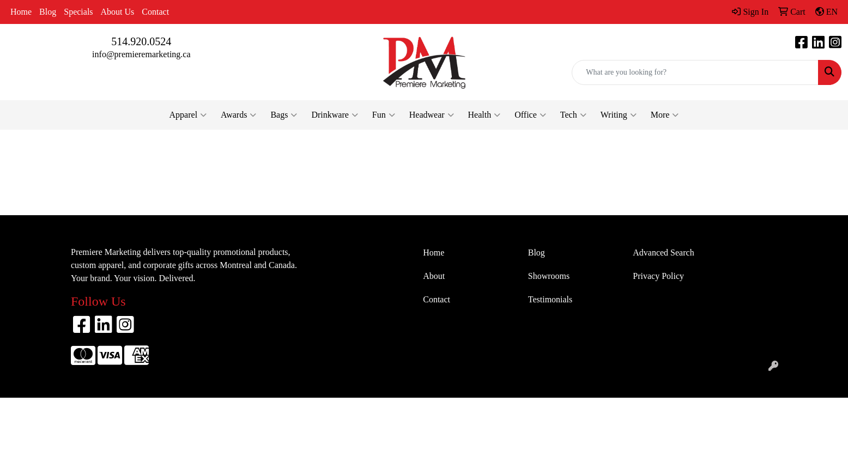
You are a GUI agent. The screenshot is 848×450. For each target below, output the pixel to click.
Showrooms (549, 276)
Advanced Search (663, 252)
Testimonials (550, 299)
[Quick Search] (695, 72)
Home (21, 11)
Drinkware (334, 114)
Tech (573, 114)
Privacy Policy (658, 276)
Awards (238, 114)
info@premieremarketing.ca (141, 54)
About (434, 276)
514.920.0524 (141, 41)
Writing (619, 114)
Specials (78, 11)
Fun (383, 114)
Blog (47, 11)
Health (484, 114)
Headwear (431, 114)
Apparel (188, 114)
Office (530, 114)
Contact (155, 11)
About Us (118, 11)
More (665, 114)
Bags (283, 114)
